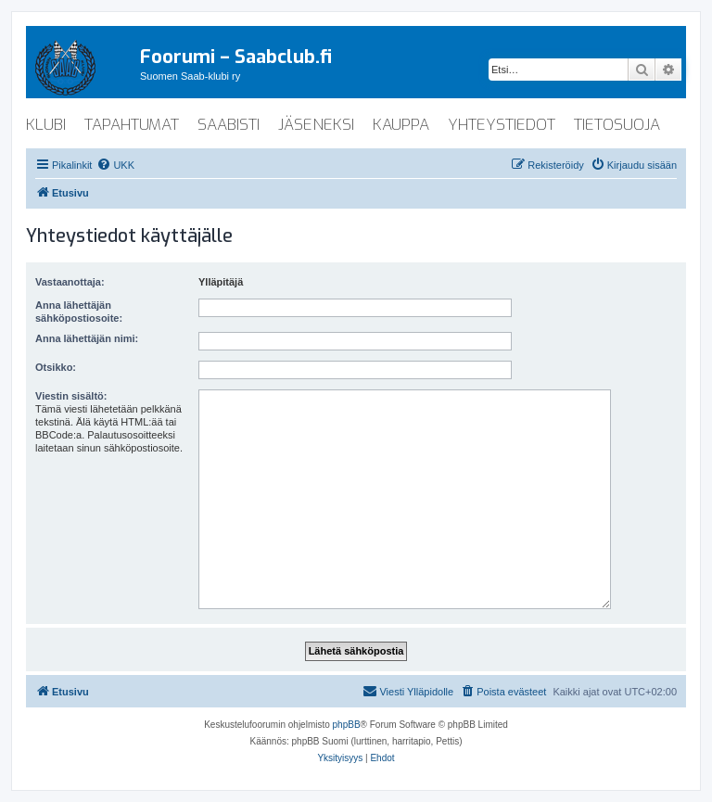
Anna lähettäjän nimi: (86, 338)
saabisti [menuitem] (228, 124)
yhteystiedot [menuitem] (501, 124)
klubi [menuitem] (46, 124)
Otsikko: (55, 367)
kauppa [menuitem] (401, 124)
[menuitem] (115, 165)
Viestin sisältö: (71, 395)
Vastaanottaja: (70, 281)
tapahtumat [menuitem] (131, 124)
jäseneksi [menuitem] (316, 124)
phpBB (347, 724)
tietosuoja (617, 124)
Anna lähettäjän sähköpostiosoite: (78, 311)
